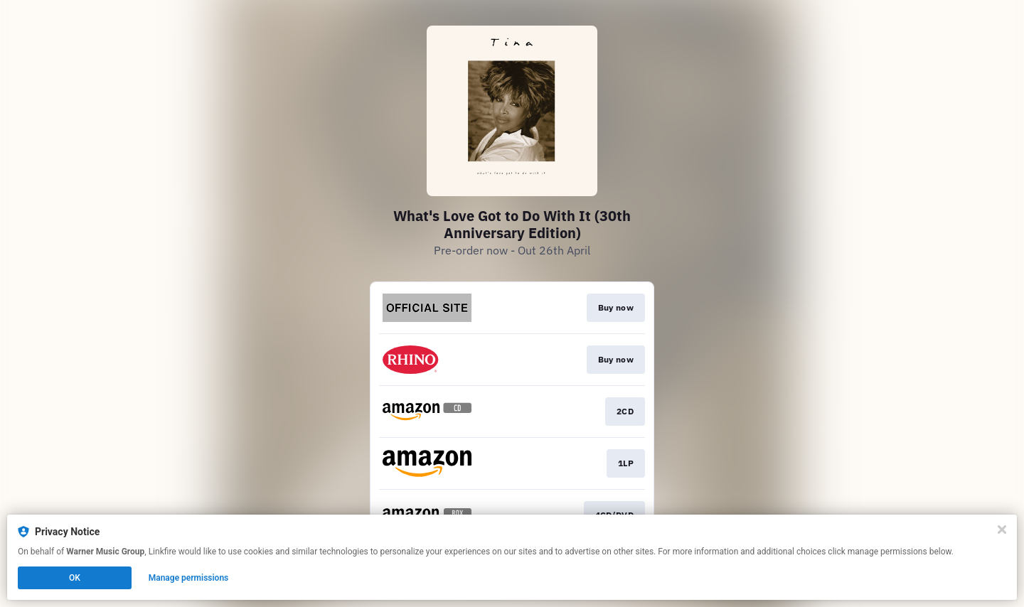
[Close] (1002, 529)
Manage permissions (189, 578)
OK (74, 578)
